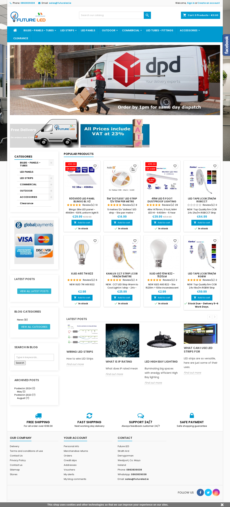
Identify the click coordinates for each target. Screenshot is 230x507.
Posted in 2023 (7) (24, 395)
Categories (23, 156)
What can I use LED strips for (198, 350)
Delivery (14, 446)
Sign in (191, 2)
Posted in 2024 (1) (24, 388)
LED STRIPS (67, 30)
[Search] (115, 15)
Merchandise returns (76, 451)
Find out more (75, 364)
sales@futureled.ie (60, 2)
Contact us (16, 465)
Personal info (71, 446)
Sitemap (15, 469)
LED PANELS (88, 30)
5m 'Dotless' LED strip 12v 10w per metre (122, 200)
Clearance (20, 38)
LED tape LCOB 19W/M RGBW (202, 275)
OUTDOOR (108, 30)
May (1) (21, 391)
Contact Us (16, 455)
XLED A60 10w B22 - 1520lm (161, 275)
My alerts (69, 474)
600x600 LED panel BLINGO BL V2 (82, 200)
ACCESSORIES (188, 30)
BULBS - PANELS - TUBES (39, 30)
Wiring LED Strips (79, 352)
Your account (75, 438)
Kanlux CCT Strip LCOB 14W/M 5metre (122, 275)
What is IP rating (119, 362)
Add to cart (82, 222)
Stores (13, 474)
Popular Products (79, 154)
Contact (125, 438)
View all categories (34, 327)
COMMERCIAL (130, 30)
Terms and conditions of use (26, 451)
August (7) (23, 398)
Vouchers (69, 469)
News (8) (22, 319)
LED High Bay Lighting (161, 362)
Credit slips (70, 460)
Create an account (208, 2)
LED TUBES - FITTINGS (159, 30)
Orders (68, 455)
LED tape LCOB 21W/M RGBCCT (202, 200)
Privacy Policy (18, 460)
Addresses (70, 465)
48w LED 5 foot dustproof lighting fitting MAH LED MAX (162, 201)
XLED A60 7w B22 (82, 273)
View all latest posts (34, 291)
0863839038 (27, 2)
